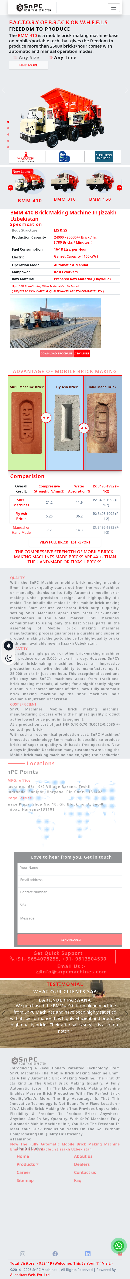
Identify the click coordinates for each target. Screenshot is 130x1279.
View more (81, 353)
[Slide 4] (8, 141)
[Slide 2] (8, 128)
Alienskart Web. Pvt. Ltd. (30, 1274)
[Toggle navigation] (114, 7)
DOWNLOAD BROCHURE (56, 353)
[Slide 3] (8, 134)
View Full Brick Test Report (65, 542)
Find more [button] (28, 65)
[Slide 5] (8, 147)
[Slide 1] (8, 122)
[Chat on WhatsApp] (118, 1246)
